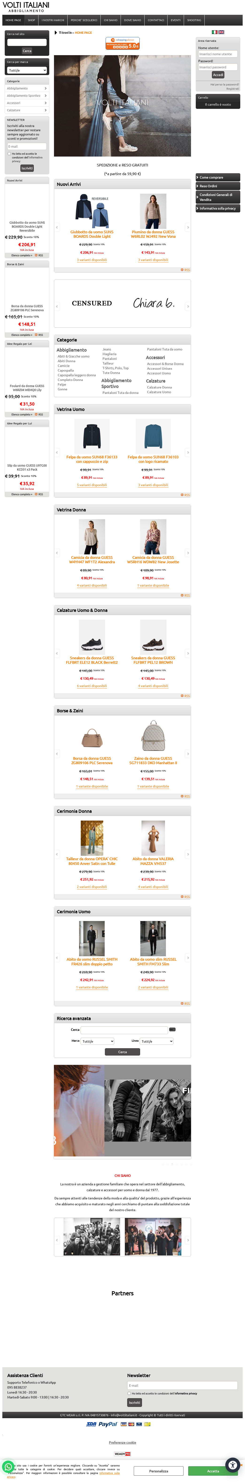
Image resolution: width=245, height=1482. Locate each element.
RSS (40, 255)
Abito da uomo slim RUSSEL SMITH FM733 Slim (153, 961)
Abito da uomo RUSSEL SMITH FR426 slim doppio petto (92, 961)
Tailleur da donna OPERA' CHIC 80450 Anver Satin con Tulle (92, 860)
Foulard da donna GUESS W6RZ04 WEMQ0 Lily (27, 388)
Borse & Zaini (15, 264)
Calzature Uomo (159, 392)
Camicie (64, 365)
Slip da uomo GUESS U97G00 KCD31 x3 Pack (27, 467)
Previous (57, 1113)
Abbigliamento (17, 88)
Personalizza (158, 1471)
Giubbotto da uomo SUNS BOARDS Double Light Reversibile (27, 226)
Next (188, 1113)
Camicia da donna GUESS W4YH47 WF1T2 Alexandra (92, 559)
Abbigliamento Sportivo (23, 95)
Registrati (232, 88)
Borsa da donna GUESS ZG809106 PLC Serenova (27, 308)
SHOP (31, 20)
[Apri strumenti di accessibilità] (232, 1465)
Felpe (62, 384)
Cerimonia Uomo (73, 911)
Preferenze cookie (122, 1442)
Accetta (213, 1471)
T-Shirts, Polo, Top (116, 368)
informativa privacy (186, 1393)
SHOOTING (194, 20)
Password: (205, 61)
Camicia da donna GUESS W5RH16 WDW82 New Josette (153, 559)
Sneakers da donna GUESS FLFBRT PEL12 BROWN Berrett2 (153, 662)
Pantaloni (110, 358)
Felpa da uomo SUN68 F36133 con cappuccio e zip (91, 459)
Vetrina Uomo (70, 409)
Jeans (107, 349)
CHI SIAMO (110, 20)
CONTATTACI (156, 20)
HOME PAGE (13, 20)
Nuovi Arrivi (14, 180)
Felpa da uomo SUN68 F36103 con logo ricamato (153, 459)
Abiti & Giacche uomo (73, 356)
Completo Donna (70, 379)
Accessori (13, 103)
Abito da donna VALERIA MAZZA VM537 (153, 860)
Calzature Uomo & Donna (82, 610)
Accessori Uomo (159, 373)
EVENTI (175, 20)
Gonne (62, 389)
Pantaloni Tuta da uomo (164, 349)
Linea (135, 1040)
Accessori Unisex (159, 368)
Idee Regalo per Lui (19, 423)
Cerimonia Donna (74, 811)
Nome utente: (208, 48)
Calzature (13, 110)
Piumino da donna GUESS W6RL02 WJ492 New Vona (153, 233)
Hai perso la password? (225, 84)
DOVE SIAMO (132, 20)
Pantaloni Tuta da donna (120, 392)
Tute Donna (111, 372)
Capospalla (66, 370)
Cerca (75, 1029)
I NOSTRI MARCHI (53, 20)
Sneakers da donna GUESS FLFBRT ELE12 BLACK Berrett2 (92, 659)
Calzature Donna (159, 387)
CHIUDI (241, 1464)
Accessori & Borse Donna (165, 363)
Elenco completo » (21, 255)
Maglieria (109, 354)
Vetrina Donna (71, 509)
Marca (75, 1040)
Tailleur (108, 363)
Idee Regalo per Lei (19, 344)
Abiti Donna (66, 361)
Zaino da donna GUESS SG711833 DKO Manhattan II (153, 760)
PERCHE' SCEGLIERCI (84, 20)
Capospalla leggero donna (77, 375)
